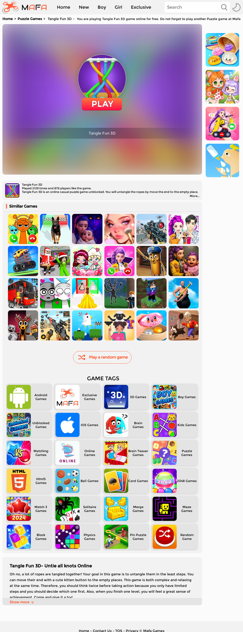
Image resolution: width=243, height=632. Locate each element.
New (84, 7)
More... (195, 196)
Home (63, 7)
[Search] (197, 7)
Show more (22, 602)
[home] (26, 7)
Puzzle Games (30, 19)
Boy (102, 7)
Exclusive (141, 7)
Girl (118, 7)
